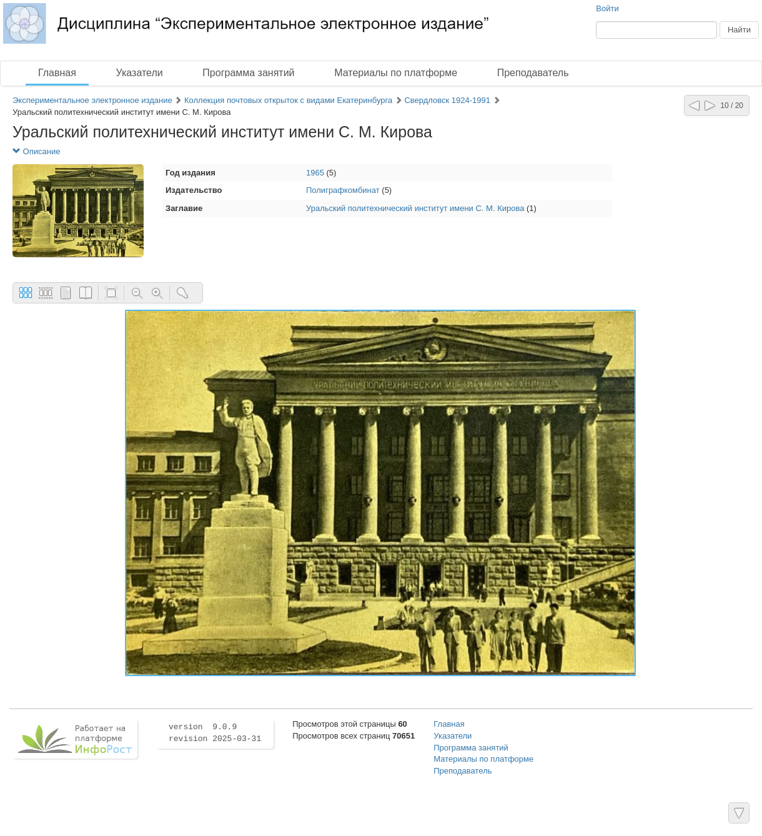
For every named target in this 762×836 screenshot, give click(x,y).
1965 (315, 172)
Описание (36, 151)
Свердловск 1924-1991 (447, 100)
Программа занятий (248, 72)
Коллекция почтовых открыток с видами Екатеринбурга (289, 100)
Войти (607, 8)
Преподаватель (533, 72)
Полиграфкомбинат (343, 190)
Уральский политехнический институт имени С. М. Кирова (415, 208)
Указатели (139, 72)
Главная (57, 72)
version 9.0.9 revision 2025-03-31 (215, 733)
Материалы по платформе (395, 72)
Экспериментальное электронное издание (92, 100)
